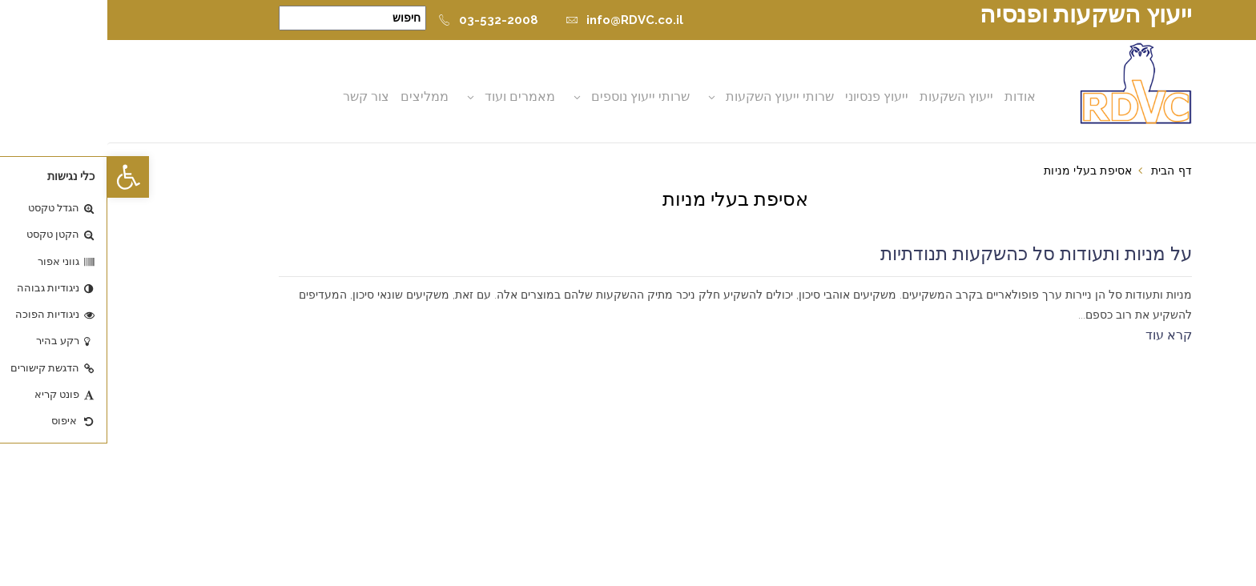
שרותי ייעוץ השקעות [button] (672, 96)
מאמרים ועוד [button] (412, 96)
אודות (912, 96)
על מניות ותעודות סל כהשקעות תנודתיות (929, 254)
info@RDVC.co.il (517, 20)
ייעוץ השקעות (849, 96)
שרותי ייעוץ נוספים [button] (533, 96)
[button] (21, 177)
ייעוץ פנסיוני (769, 96)
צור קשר (258, 96)
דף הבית (1064, 170)
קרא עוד (1061, 335)
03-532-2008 (381, 20)
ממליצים (317, 96)
